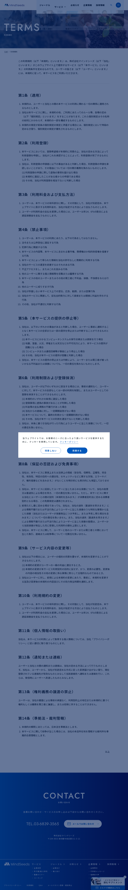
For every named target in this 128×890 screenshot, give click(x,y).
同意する (77, 450)
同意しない (51, 450)
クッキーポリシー (69, 441)
